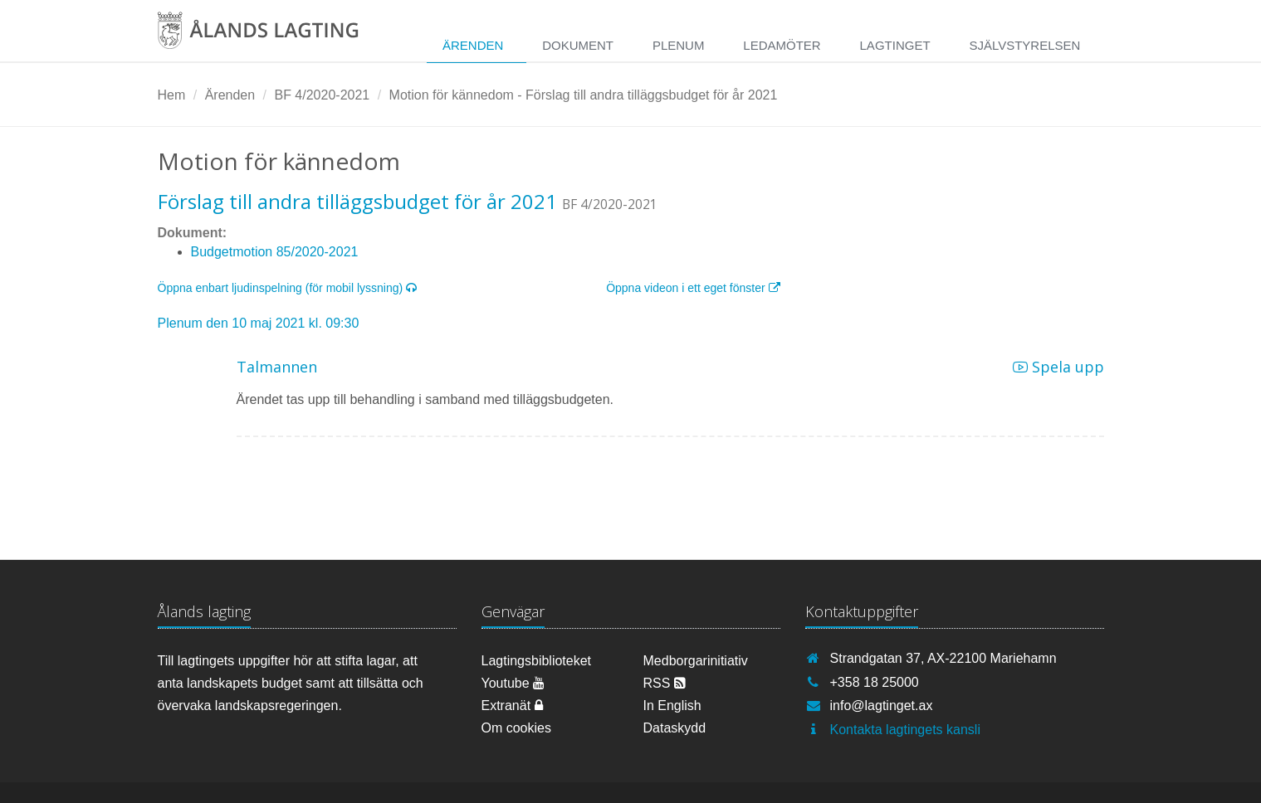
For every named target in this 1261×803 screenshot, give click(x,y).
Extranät (512, 705)
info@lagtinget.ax (881, 705)
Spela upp (1058, 367)
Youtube (513, 683)
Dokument (577, 45)
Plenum (678, 45)
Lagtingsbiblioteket (536, 661)
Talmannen (277, 367)
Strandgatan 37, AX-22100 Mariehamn (943, 658)
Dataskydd (674, 728)
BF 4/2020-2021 (321, 95)
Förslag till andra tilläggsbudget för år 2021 (357, 201)
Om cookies (516, 728)
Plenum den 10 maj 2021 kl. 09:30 (258, 323)
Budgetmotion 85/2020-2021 (275, 252)
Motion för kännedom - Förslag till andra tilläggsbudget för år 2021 (583, 95)
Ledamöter (781, 45)
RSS (664, 683)
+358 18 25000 (874, 682)
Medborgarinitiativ (695, 661)
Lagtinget (895, 45)
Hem (172, 95)
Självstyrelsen (1024, 45)
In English (672, 705)
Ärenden (472, 45)
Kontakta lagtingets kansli (905, 730)
